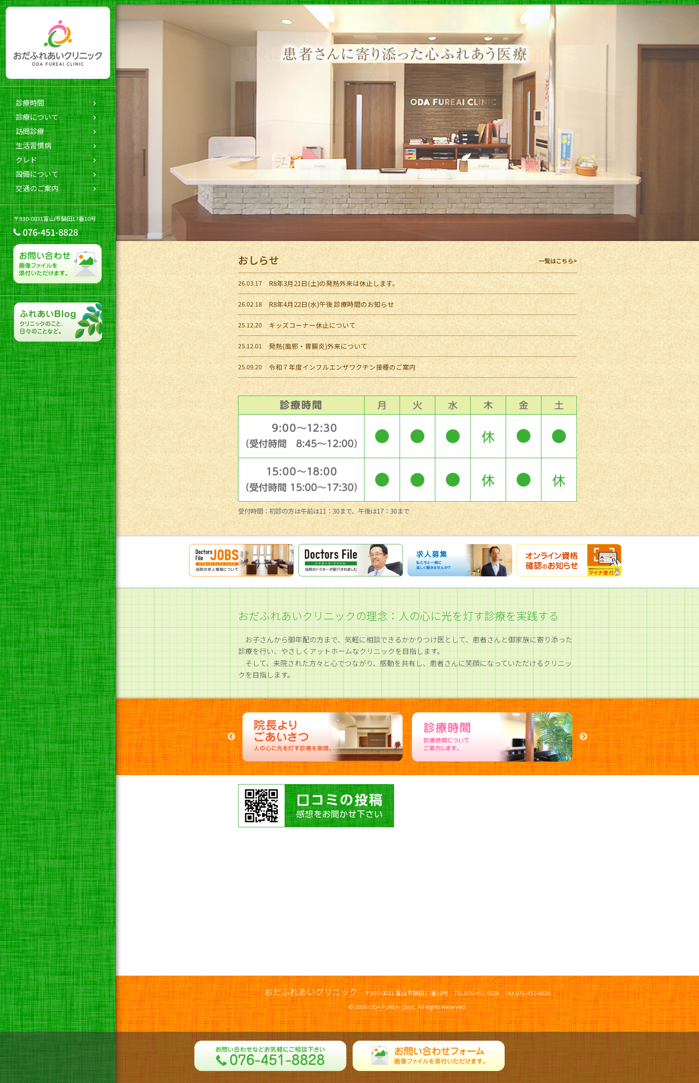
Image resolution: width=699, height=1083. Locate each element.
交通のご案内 (37, 188)
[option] (323, 737)
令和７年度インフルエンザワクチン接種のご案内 (342, 367)
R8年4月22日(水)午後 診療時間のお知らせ (331, 304)
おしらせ (258, 259)
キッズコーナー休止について (312, 325)
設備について (37, 173)
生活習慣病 (33, 145)
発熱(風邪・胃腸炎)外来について (318, 346)
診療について (37, 116)
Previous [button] (231, 736)
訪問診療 (30, 131)
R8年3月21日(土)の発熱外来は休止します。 (334, 283)
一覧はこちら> (558, 261)
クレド (26, 159)
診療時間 (30, 102)
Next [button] (583, 736)
